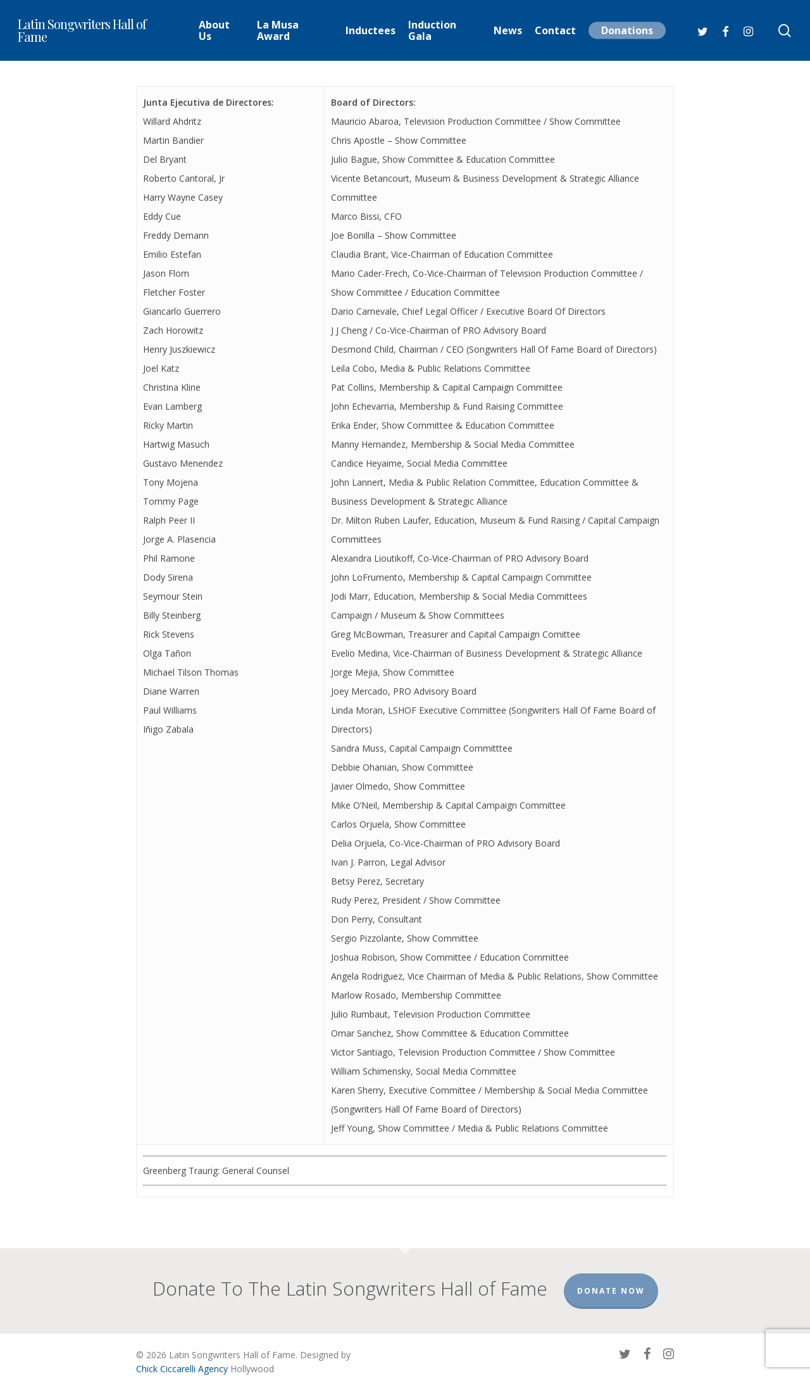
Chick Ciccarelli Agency (182, 1356)
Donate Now (611, 1278)
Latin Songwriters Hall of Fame (82, 30)
